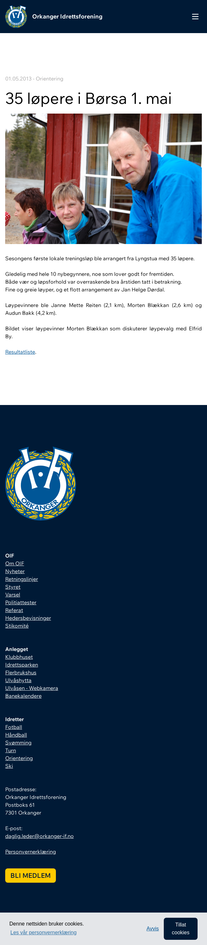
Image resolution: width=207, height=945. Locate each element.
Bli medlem (30, 875)
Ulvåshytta (18, 680)
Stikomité (17, 625)
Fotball (13, 727)
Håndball (16, 734)
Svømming (18, 742)
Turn (10, 750)
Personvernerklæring (30, 851)
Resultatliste (20, 352)
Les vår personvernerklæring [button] (43, 932)
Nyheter (15, 571)
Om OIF (14, 563)
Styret (12, 586)
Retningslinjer (21, 579)
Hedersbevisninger (28, 618)
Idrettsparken (21, 664)
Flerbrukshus (20, 672)
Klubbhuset (19, 657)
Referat (14, 610)
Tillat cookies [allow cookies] (180, 928)
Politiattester (20, 602)
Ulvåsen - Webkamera (31, 688)
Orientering (19, 758)
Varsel (12, 594)
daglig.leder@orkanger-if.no (39, 836)
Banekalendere (23, 696)
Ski (9, 766)
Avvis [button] (153, 928)
